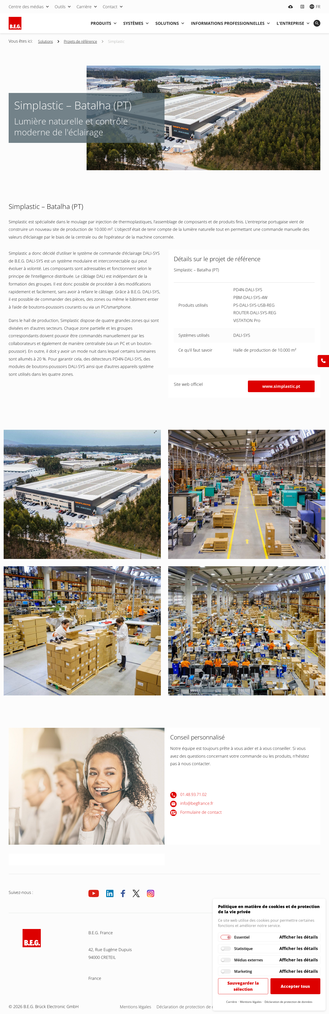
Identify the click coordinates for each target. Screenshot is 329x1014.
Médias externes (248, 960)
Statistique (243, 948)
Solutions (45, 41)
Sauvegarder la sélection (243, 986)
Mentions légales (251, 1002)
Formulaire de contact (201, 812)
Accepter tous (295, 986)
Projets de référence (80, 41)
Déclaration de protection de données (288, 1002)
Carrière (231, 1002)
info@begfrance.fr (196, 803)
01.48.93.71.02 (193, 794)
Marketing (243, 971)
